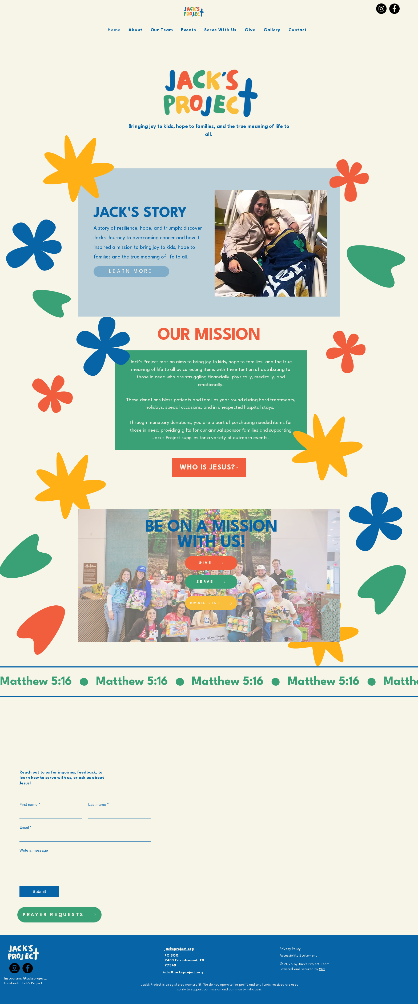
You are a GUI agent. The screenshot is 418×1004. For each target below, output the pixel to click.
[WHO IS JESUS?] (209, 467)
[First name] (49, 814)
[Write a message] (85, 867)
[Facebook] (394, 8)
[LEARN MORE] (131, 271)
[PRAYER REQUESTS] (59, 914)
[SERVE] (211, 582)
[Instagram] (381, 8)
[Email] (83, 836)
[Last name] (117, 814)
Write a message (33, 850)
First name (29, 804)
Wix (322, 969)
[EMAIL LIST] (211, 603)
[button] (188, 30)
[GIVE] (211, 563)
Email (25, 827)
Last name (98, 804)
